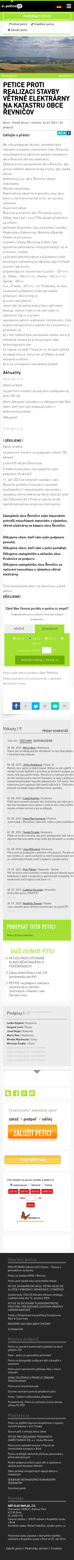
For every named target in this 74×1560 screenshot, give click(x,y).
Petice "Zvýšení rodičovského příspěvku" (30, 1396)
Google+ (24, 1093)
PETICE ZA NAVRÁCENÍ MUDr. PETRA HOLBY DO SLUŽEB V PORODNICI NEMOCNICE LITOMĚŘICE (36, 1287)
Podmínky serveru (37, 1548)
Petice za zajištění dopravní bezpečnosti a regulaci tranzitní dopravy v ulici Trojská (35, 1424)
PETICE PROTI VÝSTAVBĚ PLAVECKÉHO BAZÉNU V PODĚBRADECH (26, 962)
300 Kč (34, 638)
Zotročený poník (17, 1488)
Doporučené (42, 741)
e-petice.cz (12, 6)
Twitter (64, 133)
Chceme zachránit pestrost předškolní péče (32, 1391)
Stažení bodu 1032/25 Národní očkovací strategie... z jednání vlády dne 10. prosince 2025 (36, 1296)
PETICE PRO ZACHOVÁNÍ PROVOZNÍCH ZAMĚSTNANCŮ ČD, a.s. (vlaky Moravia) (30, 1438)
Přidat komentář (55, 731)
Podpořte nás (32, 1161)
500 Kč (50, 638)
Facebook (69, 133)
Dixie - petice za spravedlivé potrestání (29, 1355)
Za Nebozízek (15, 1329)
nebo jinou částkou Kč (37, 650)
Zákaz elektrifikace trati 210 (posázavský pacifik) (28, 974)
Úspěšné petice (44, 24)
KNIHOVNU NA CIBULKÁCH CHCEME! (29, 1323)
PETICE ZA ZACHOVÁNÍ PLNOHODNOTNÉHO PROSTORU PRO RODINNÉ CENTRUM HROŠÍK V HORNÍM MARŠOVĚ (35, 1306)
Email (59, 133)
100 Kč (18, 638)
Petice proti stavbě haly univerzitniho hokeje (32, 1280)
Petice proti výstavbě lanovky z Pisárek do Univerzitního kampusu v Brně (31, 1447)
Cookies (56, 1548)
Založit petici (19, 30)
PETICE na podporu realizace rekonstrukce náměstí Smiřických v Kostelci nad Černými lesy (29, 989)
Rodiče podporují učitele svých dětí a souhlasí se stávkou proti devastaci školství (34, 1464)
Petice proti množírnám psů (23, 1386)
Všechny (26, 741)
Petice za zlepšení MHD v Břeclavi (27, 1275)
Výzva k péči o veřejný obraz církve (27, 1431)
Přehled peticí (18, 24)
